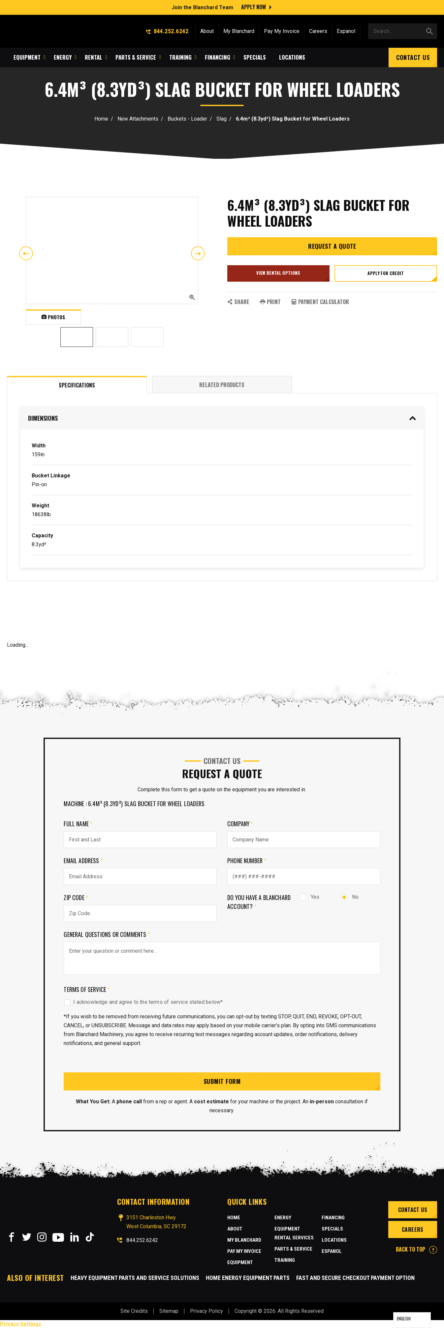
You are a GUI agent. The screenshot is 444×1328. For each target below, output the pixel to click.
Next (198, 253)
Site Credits (134, 1311)
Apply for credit (385, 273)
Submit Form (222, 1081)
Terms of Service (87, 989)
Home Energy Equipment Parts (248, 1277)
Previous (26, 253)
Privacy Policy (206, 1311)
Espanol (346, 30)
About (207, 30)
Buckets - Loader (187, 119)
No (350, 897)
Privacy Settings (20, 1324)
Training (284, 1260)
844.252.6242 (167, 30)
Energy (282, 1218)
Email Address (83, 860)
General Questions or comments (107, 934)
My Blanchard (238, 30)
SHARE (238, 302)
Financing (333, 1218)
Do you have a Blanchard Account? (259, 902)
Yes (309, 897)
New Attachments (137, 119)
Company (240, 823)
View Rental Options (278, 272)
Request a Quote (332, 246)
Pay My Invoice (282, 30)
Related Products (221, 385)
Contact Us (413, 56)
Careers (318, 30)
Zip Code (76, 897)
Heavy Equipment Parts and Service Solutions (135, 1277)
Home (101, 119)
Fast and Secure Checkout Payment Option (355, 1277)
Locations (334, 1240)
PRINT (270, 302)
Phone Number (247, 860)
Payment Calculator (320, 302)
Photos (53, 317)
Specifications (77, 385)
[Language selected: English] (412, 1320)
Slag (221, 119)
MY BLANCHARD (244, 1240)
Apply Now (253, 7)
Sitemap (168, 1311)
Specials (332, 1229)
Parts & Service (293, 1249)
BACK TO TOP (416, 1249)
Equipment (240, 1262)
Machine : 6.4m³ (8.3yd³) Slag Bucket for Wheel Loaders (134, 803)
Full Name (78, 823)
